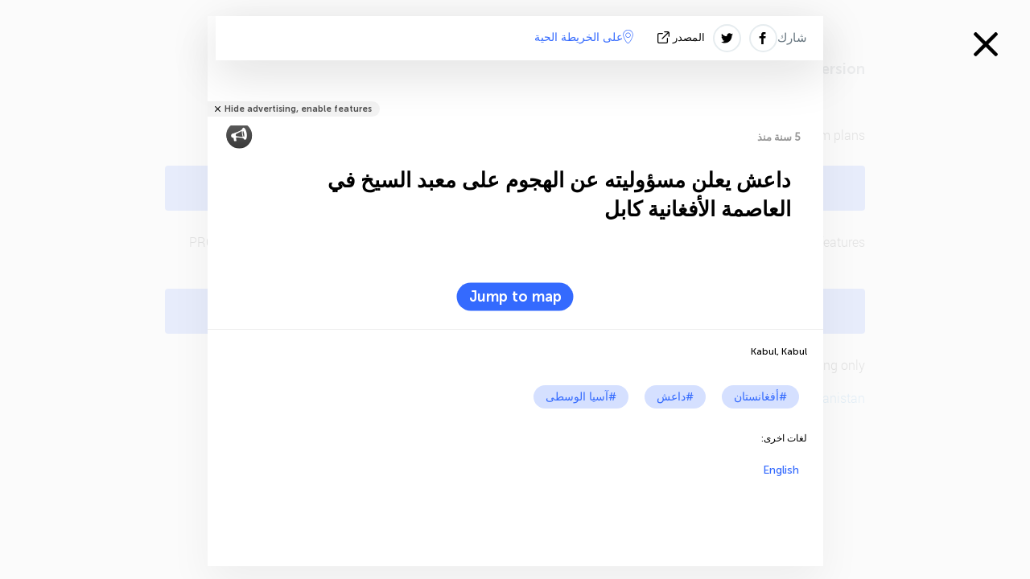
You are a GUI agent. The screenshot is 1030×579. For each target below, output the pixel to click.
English (781, 470)
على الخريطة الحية (583, 37)
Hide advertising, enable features (298, 109)
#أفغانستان (760, 397)
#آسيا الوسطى (581, 397)
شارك (792, 38)
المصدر (683, 37)
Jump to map (515, 297)
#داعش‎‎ (675, 397)
